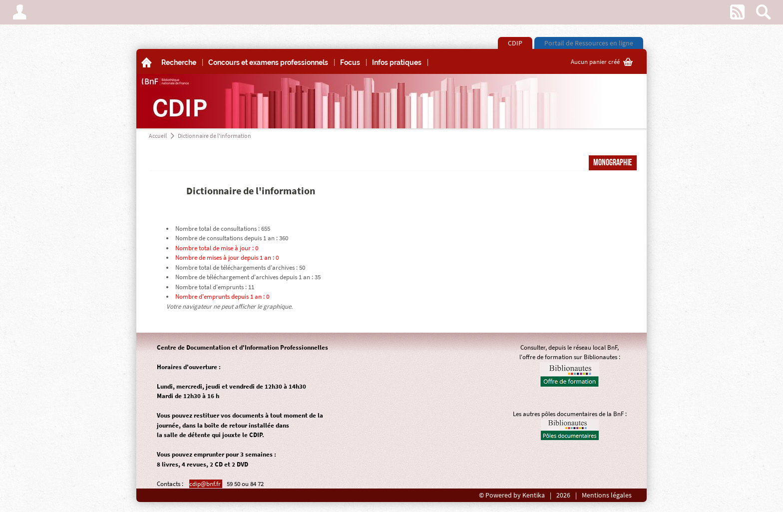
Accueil (158, 135)
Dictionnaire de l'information (214, 135)
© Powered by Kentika (512, 495)
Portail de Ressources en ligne (588, 42)
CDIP (515, 42)
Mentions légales (607, 495)
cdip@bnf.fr (205, 484)
